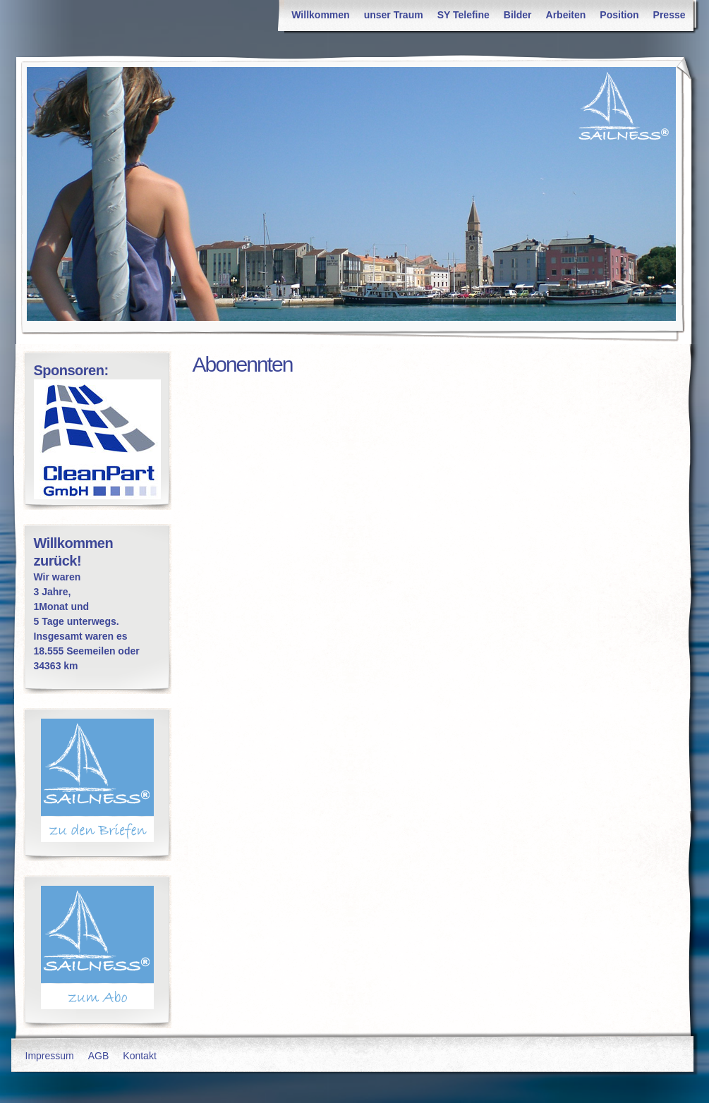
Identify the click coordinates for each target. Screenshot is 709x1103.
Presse (669, 14)
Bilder (518, 14)
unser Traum (393, 14)
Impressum (49, 1055)
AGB (98, 1055)
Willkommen (320, 14)
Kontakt (139, 1055)
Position (619, 14)
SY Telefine (463, 14)
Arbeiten (566, 14)
